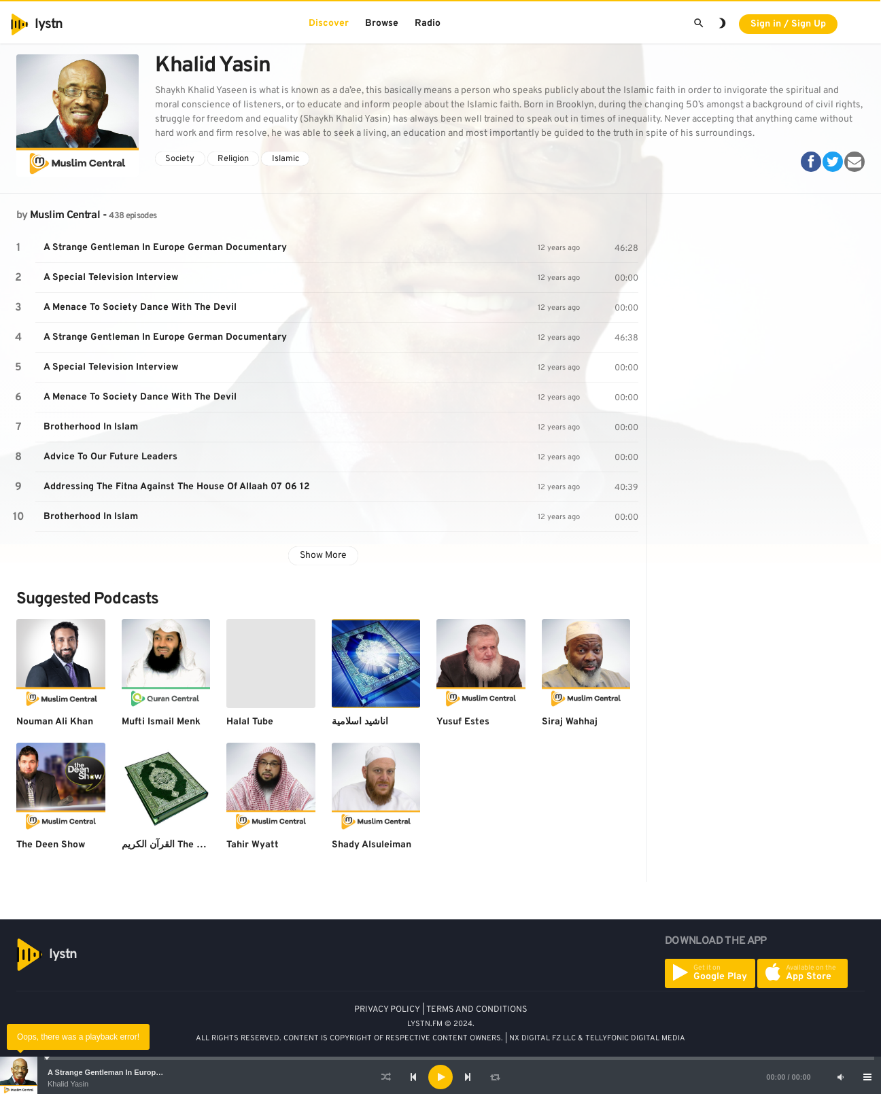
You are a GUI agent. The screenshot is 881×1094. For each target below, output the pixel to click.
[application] (440, 1077)
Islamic (285, 159)
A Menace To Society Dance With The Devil (140, 307)
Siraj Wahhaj (570, 722)
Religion (233, 159)
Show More (323, 555)
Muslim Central (65, 215)
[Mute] (840, 1077)
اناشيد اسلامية (360, 722)
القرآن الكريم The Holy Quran (184, 845)
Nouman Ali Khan (54, 722)
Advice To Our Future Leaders (110, 457)
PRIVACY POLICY (387, 1009)
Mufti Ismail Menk (161, 722)
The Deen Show (50, 845)
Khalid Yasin (68, 1084)
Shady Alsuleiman (371, 845)
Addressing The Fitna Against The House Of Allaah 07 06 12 (177, 487)
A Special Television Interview (111, 277)
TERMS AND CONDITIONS (477, 1009)
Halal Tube (249, 722)
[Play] (440, 1077)
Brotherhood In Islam (91, 427)
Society (179, 159)
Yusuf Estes (462, 722)
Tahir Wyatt (252, 845)
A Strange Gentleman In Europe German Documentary (144, 1072)
